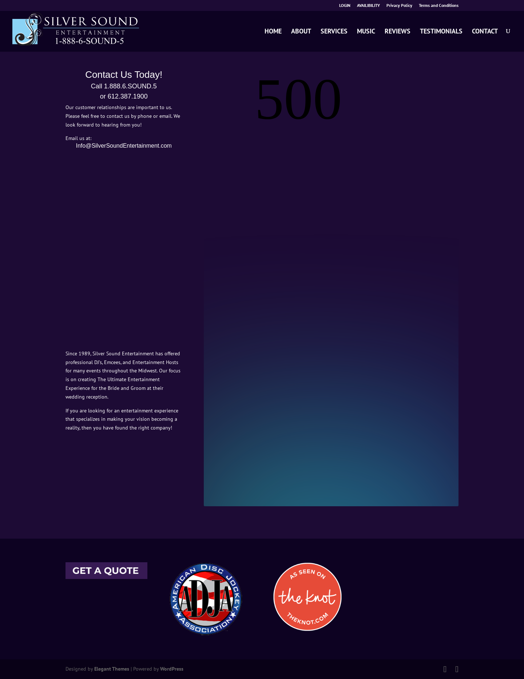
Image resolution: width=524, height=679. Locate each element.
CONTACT (485, 31)
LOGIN (344, 5)
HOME (273, 31)
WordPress (171, 669)
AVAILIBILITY (368, 5)
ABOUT (301, 31)
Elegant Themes (111, 669)
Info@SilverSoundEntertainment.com (123, 146)
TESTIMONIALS (441, 31)
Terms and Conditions (438, 5)
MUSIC (366, 31)
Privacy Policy (399, 5)
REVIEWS (397, 31)
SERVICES (334, 31)
